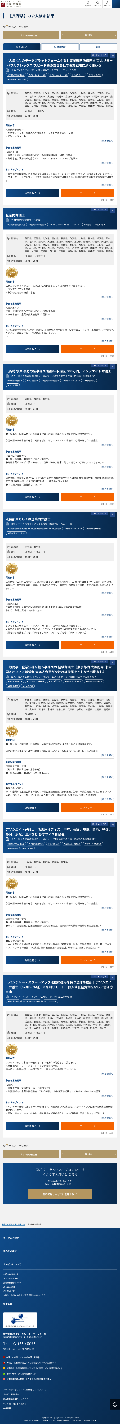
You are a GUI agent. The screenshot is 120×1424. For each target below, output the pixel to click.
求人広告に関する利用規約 (14, 1403)
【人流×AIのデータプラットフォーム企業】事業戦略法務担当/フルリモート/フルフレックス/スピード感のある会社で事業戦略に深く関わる (59, 63)
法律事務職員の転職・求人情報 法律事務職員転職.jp (29, 1379)
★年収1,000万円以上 (15, 75)
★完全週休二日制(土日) (16, 79)
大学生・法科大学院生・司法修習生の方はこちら (24, 1295)
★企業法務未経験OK (37, 224)
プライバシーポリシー (78, 1421)
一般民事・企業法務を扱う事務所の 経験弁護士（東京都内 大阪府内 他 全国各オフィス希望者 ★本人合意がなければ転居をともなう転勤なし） (59, 669)
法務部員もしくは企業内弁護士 (28, 519)
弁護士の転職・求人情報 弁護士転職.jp (23, 1357)
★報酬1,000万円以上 (15, 843)
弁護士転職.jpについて (13, 1282)
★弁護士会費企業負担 (16, 224)
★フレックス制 (95, 75)
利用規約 (66, 1421)
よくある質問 (9, 1286)
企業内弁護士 (15, 215)
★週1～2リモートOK (37, 75)
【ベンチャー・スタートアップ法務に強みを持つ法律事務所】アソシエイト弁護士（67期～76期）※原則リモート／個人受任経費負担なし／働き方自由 (59, 987)
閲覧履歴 (88, 5)
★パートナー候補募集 (35, 681)
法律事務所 (60, 46)
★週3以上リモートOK (58, 75)
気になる (97, 5)
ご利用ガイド (9, 1291)
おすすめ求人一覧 (11, 1278)
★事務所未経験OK (14, 380)
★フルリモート (78, 75)
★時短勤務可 (89, 380)
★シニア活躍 (12, 385)
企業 (98, 46)
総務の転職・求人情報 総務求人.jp (21, 1373)
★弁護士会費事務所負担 (17, 528)
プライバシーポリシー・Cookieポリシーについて (24, 1389)
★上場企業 (56, 528)
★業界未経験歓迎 (93, 528)
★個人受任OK (32, 380)
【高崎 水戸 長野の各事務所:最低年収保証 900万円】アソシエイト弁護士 (58, 371)
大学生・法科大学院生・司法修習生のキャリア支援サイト (31, 1362)
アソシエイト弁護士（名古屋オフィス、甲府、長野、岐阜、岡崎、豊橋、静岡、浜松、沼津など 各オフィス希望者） (59, 831)
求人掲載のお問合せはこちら (15, 1399)
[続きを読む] (107, 140)
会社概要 (7, 1408)
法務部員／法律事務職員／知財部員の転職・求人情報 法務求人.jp (34, 1368)
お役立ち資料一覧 (11, 1274)
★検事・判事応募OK (71, 380)
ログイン (107, 5)
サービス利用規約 (11, 1394)
